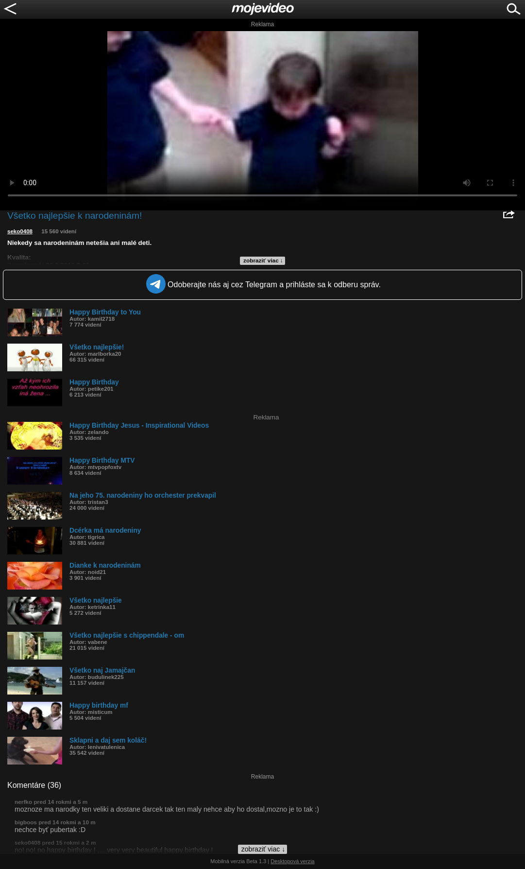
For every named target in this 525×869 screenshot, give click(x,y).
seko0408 (20, 231)
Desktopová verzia (293, 861)
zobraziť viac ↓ (263, 260)
